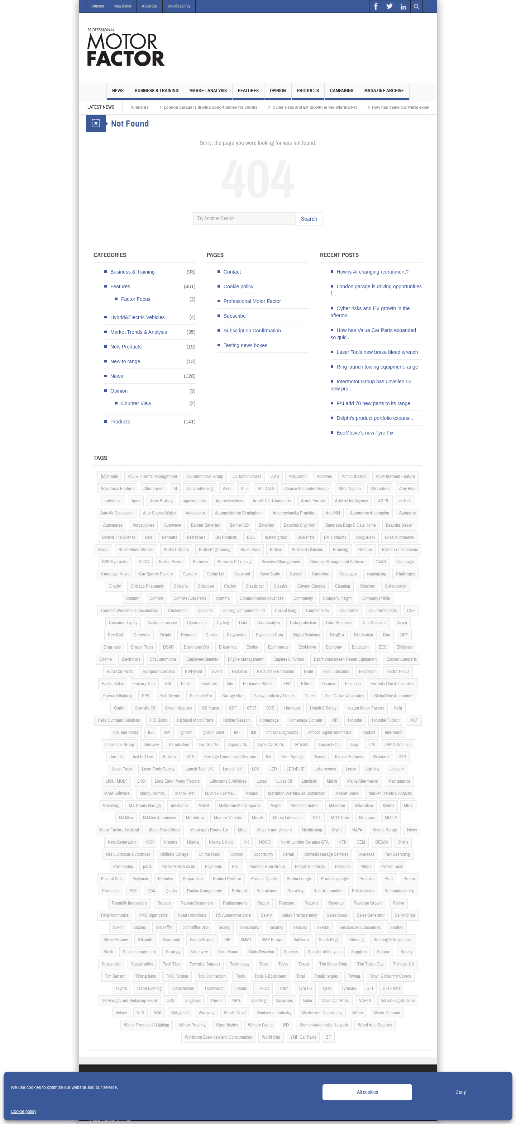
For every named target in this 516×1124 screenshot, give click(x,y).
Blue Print (305, 537)
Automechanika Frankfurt (294, 513)
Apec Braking (161, 501)
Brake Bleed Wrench (136, 549)
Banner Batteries (205, 525)
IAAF (414, 720)
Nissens (170, 842)
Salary (266, 915)
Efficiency (404, 647)
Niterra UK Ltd (221, 842)
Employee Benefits (202, 659)
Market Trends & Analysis (138, 332)
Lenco (351, 769)
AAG (275, 476)
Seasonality (249, 927)
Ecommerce (278, 647)
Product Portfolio (227, 879)
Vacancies (284, 1001)
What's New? (235, 1013)
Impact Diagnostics (282, 732)
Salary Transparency (299, 915)
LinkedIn (397, 769)
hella (398, 708)
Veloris (121, 1013)
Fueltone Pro (201, 696)
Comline (156, 598)
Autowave (172, 525)
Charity (115, 586)
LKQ (141, 781)
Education (360, 647)
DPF (404, 635)
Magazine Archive (384, 94)
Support (384, 952)
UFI (370, 988)
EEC (383, 647)
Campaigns (342, 94)
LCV (255, 769)
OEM (361, 842)
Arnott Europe (313, 501)
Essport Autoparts (402, 659)
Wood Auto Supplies (375, 1025)
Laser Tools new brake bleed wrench (377, 352)
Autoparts (407, 513)
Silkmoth (145, 940)
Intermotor (394, 732)
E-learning (227, 647)
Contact (97, 6)
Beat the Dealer (399, 525)
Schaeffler (164, 927)
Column (132, 598)
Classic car (255, 586)
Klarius (319, 757)
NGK (149, 842)
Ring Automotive (115, 915)
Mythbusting (312, 830)
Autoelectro (195, 513)
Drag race (112, 647)
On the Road (209, 854)
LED (273, 769)
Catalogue (348, 574)
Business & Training (156, 94)
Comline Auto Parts (189, 598)
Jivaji (354, 745)
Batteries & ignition (299, 525)
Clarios (230, 586)
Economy (334, 647)
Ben (148, 537)
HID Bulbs (158, 720)
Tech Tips (171, 964)
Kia (268, 757)
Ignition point (213, 732)
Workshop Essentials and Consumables (218, 1037)
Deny (460, 1092)
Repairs (164, 903)
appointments (194, 501)
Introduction (179, 745)
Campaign (405, 562)
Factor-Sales (113, 684)
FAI (168, 684)
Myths (337, 830)
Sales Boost (337, 915)
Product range (299, 879)
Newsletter (123, 6)
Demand (188, 635)
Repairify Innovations (129, 903)
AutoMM (333, 513)
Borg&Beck (365, 537)
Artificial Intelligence (351, 501)
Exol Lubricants (336, 671)
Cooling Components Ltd (244, 610)
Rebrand (239, 891)
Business (200, 562)
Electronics (131, 659)
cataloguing (376, 574)
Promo (409, 879)
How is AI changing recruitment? (130, 107)
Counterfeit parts (382, 610)
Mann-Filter (185, 793)
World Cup (271, 1037)
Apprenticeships (229, 501)
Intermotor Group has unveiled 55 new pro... (371, 385)
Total (300, 976)
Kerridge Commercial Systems (230, 757)
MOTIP (391, 818)
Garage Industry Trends (274, 696)
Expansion (368, 671)
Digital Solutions (306, 635)
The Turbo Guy (370, 964)
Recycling (295, 891)
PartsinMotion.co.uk (178, 866)
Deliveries (142, 635)
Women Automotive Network (324, 1025)
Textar (303, 964)
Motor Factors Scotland (119, 830)
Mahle (332, 781)
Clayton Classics (311, 586)
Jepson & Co (329, 745)
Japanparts (237, 745)
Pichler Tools (392, 866)
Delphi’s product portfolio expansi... (376, 418)
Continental (177, 610)
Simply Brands (202, 940)
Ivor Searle (208, 745)
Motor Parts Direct (164, 830)
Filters (306, 684)
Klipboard (381, 757)
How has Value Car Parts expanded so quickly (427, 107)
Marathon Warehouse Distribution (296, 793)
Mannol (251, 793)
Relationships (363, 891)
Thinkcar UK (403, 964)
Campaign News (115, 574)
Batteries (266, 525)
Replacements (235, 903)
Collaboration (396, 586)
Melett (204, 805)
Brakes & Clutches (307, 549)
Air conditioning (200, 489)
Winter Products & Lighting (146, 1025)
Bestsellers (196, 537)
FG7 (287, 684)
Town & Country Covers (390, 976)
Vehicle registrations (398, 1001)
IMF (237, 732)
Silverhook (171, 940)
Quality (171, 891)
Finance (328, 684)
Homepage (269, 720)
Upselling (258, 1001)
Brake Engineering (214, 549)
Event (217, 671)
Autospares (113, 525)
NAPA (357, 830)
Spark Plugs (329, 940)
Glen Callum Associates (344, 696)
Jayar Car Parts (270, 745)
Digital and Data (269, 635)
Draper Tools (142, 647)
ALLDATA (266, 489)
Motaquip (367, 818)
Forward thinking (117, 696)
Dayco (401, 623)
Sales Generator (371, 915)
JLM (371, 745)
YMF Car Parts (303, 1037)
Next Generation (122, 842)
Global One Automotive (393, 696)
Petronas (342, 866)
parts (147, 866)
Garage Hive (233, 696)
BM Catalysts (335, 537)
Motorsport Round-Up (209, 830)
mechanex (179, 805)
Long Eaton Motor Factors (177, 781)
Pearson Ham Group (267, 866)
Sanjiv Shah (405, 915)
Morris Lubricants (287, 818)
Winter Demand (386, 1013)
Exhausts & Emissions (275, 671)
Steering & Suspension (393, 940)
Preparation (193, 879)
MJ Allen (126, 818)
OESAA (381, 842)
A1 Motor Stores (247, 476)
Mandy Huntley (152, 793)
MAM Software (117, 793)
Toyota (121, 988)
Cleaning (342, 586)
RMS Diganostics (153, 915)
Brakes (276, 549)
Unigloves (193, 1001)
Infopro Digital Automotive (330, 732)
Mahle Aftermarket (362, 781)
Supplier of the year (324, 952)
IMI (253, 732)
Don (386, 635)
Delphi (165, 635)
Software (301, 940)
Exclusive (239, 671)
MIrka (409, 805)
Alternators (380, 489)
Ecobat (252, 647)
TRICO (263, 988)
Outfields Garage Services (326, 854)
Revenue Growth (368, 903)
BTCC (143, 562)
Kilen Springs (292, 757)
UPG (236, 1001)
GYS (270, 708)
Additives (324, 476)
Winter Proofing (192, 1025)
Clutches (367, 586)
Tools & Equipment (270, 976)
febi (230, 684)
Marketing (110, 805)
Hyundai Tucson (386, 720)
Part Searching (397, 854)
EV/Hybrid (193, 671)
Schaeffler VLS (196, 927)
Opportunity (263, 854)
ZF (328, 1037)
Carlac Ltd (215, 574)
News (118, 94)
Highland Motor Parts (195, 720)
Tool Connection (212, 976)
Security (276, 927)
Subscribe (235, 316)
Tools (240, 976)
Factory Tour (144, 684)
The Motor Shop (333, 964)
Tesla (263, 964)
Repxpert (287, 903)
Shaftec (396, 927)
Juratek (116, 757)
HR (335, 720)
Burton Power (171, 562)
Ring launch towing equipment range (377, 367)
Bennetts (169, 537)
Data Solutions (374, 623)
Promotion (111, 891)
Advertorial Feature (117, 489)
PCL (235, 866)
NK (246, 842)
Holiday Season (236, 720)
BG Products (226, 537)
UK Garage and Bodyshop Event (129, 1001)
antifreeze (113, 501)
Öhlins (403, 842)
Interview (151, 745)
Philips (365, 866)
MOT (316, 818)
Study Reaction (261, 952)
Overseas (366, 854)
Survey (406, 952)
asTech (405, 501)
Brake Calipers (176, 549)
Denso (211, 635)
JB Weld (301, 745)
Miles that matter (305, 805)
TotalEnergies (326, 976)
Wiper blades (227, 1025)
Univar (216, 1001)
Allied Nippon (350, 489)
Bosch (103, 549)
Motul (242, 830)
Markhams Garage (145, 805)
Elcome (105, 659)
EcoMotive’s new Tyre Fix (365, 433)
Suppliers (359, 952)
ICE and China (125, 732)
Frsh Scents (169, 696)
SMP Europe (272, 940)
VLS (140, 1013)
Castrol (296, 574)
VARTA (365, 1001)
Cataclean (320, 574)
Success (291, 952)
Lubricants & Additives (228, 781)
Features (248, 94)
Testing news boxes (245, 345)
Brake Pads (250, 549)
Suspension (111, 964)
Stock (108, 952)
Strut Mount (228, 952)
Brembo (365, 549)
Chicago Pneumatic (147, 586)
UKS (171, 1001)
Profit (388, 879)
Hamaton (292, 708)
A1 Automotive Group (205, 476)
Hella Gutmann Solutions (119, 720)
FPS (145, 696)
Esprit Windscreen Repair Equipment (345, 659)
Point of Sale (112, 879)
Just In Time (142, 757)
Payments (213, 866)
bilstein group (276, 537)
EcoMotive (307, 647)
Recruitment (267, 891)
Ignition (186, 732)
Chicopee (206, 586)
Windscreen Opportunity (321, 1013)
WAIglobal (179, 1013)
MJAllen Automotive (159, 818)
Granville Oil (145, 708)
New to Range (384, 830)
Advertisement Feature (395, 476)
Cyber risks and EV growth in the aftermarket (327, 107)
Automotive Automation (369, 513)
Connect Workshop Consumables (129, 610)
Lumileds (309, 781)
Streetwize (199, 952)
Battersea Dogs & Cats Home (350, 525)
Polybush (140, 879)
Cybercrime (197, 623)
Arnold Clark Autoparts (272, 501)
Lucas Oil (284, 781)
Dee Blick (116, 635)
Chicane (181, 586)
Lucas (262, 781)
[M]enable (109, 476)
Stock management (139, 952)
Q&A (152, 891)
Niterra (193, 842)
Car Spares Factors (156, 574)
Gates (310, 696)
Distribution (363, 635)
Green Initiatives (178, 708)
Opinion (277, 94)
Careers (190, 574)
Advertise (149, 6)
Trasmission (214, 988)
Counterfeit (348, 610)
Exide (308, 671)
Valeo (307, 1001)
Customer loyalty (123, 623)
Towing (354, 976)
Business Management (281, 562)
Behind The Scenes (118, 537)
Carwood (242, 574)
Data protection (303, 623)
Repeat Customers (197, 903)
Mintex (388, 805)
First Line (353, 684)
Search (309, 219)
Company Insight (337, 598)
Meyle (276, 805)
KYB (402, 757)
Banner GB (239, 525)
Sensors (300, 927)
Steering (356, 940)
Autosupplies (143, 525)
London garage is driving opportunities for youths (223, 107)
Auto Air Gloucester (116, 513)
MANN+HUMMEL (220, 793)
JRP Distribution (398, 745)
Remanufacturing (399, 891)
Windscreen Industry (274, 1013)
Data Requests (339, 623)
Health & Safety (323, 708)
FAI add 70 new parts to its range (373, 403)
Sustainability (142, 964)
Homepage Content (305, 720)
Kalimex (169, 757)
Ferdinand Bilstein (258, 684)
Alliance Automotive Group (306, 489)
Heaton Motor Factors (365, 708)
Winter (357, 1013)
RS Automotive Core (233, 915)
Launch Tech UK (199, 769)
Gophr (119, 708)
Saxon (118, 927)
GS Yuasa (210, 708)
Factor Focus (135, 299)
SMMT (246, 940)
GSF (233, 708)
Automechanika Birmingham (239, 513)
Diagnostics (236, 635)
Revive (398, 903)
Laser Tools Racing (158, 769)
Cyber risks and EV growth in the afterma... (370, 311)
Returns (311, 903)
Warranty (206, 1013)
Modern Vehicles (228, 818)
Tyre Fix (305, 988)
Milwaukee (364, 805)
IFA (151, 732)
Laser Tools (122, 769)
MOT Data (340, 818)
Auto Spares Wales (159, 513)
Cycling (223, 623)
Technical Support (205, 964)
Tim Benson (115, 976)
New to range (125, 361)
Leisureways (325, 769)
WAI (157, 1013)
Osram (288, 854)
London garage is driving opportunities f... (376, 290)
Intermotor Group (119, 745)
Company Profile (376, 598)
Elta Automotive (163, 659)
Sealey (224, 927)
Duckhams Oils (196, 647)
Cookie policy (23, 1111)
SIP (227, 940)
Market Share (347, 793)
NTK (343, 842)
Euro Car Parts (120, 671)
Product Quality (264, 879)
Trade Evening (149, 988)
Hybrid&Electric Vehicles (137, 317)
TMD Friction (177, 976)
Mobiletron (195, 818)
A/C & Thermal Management (152, 476)
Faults (186, 684)
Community (303, 598)
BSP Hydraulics (115, 562)
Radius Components (204, 891)
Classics (280, 586)
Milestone (337, 805)
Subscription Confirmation (252, 330)
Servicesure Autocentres (360, 927)
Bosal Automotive (399, 537)
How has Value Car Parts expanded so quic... (373, 333)
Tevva (283, 964)
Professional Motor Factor (252, 301)
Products (308, 94)
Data (243, 623)
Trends (241, 988)
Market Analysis (208, 94)
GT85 (252, 708)
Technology (239, 964)
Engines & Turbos (288, 659)
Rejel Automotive (328, 891)
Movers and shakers (274, 830)
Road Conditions (192, 915)
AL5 (244, 489)
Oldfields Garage (174, 854)
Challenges (405, 574)
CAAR (381, 562)
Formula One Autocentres (392, 684)
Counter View (136, 403)
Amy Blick (407, 489)
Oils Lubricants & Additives (128, 854)
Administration (354, 476)
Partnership (123, 866)
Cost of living (285, 610)
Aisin (227, 489)
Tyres (326, 988)
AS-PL (383, 501)
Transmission (183, 988)
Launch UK (232, 769)
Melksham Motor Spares (240, 805)
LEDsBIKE (296, 769)
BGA (251, 537)
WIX (286, 1025)
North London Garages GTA (305, 842)
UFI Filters (392, 988)
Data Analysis (268, 623)
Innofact (368, 732)
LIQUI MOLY (116, 781)
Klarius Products (349, 757)
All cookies (367, 1092)
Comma (223, 598)
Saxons (139, 927)
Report (263, 903)
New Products (126, 347)
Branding (340, 549)
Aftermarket (153, 489)
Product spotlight (335, 879)
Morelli (257, 818)
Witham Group (260, 1025)
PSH (134, 891)
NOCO (265, 842)
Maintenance (399, 781)
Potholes (165, 879)
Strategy (173, 952)
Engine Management (245, 659)
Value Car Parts (335, 1001)
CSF (411, 610)
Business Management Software (338, 562)
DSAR (168, 647)
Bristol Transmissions (400, 549)
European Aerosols (159, 671)
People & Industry (310, 866)
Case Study (270, 574)
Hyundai (355, 720)
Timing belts (145, 976)
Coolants (204, 610)
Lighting (372, 769)
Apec (136, 501)
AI (175, 489)
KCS (190, 757)
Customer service (162, 623)
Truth (283, 988)
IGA (167, 732)
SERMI (323, 927)
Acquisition (298, 476)
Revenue (336, 903)
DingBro (337, 635)
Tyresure (349, 988)
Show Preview (116, 940)
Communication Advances (261, 598)
